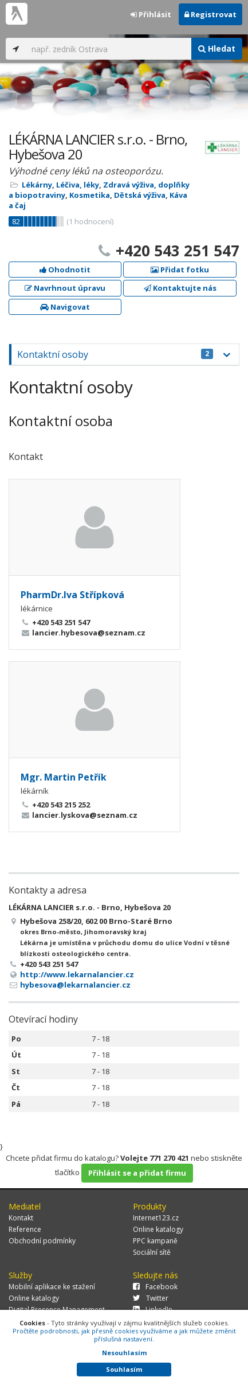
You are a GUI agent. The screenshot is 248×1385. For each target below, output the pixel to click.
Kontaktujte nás (180, 288)
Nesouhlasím (124, 1352)
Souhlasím (124, 1369)
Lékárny (37, 185)
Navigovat (65, 307)
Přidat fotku (180, 269)
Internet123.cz (156, 1218)
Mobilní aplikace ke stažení (52, 1287)
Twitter (150, 1298)
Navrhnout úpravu (65, 288)
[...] (108, 49)
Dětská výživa (140, 195)
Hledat (216, 48)
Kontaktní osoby (115, 354)
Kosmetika (89, 195)
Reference (25, 1229)
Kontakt (21, 1218)
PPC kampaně (155, 1241)
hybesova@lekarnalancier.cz (75, 985)
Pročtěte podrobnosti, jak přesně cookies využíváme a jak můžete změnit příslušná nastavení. (124, 1335)
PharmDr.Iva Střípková (72, 594)
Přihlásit (151, 14)
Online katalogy (158, 1229)
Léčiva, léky (77, 185)
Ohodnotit (65, 269)
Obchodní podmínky (42, 1241)
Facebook (155, 1287)
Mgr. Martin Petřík (64, 777)
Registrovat (210, 14)
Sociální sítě (152, 1252)
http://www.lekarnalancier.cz (77, 974)
